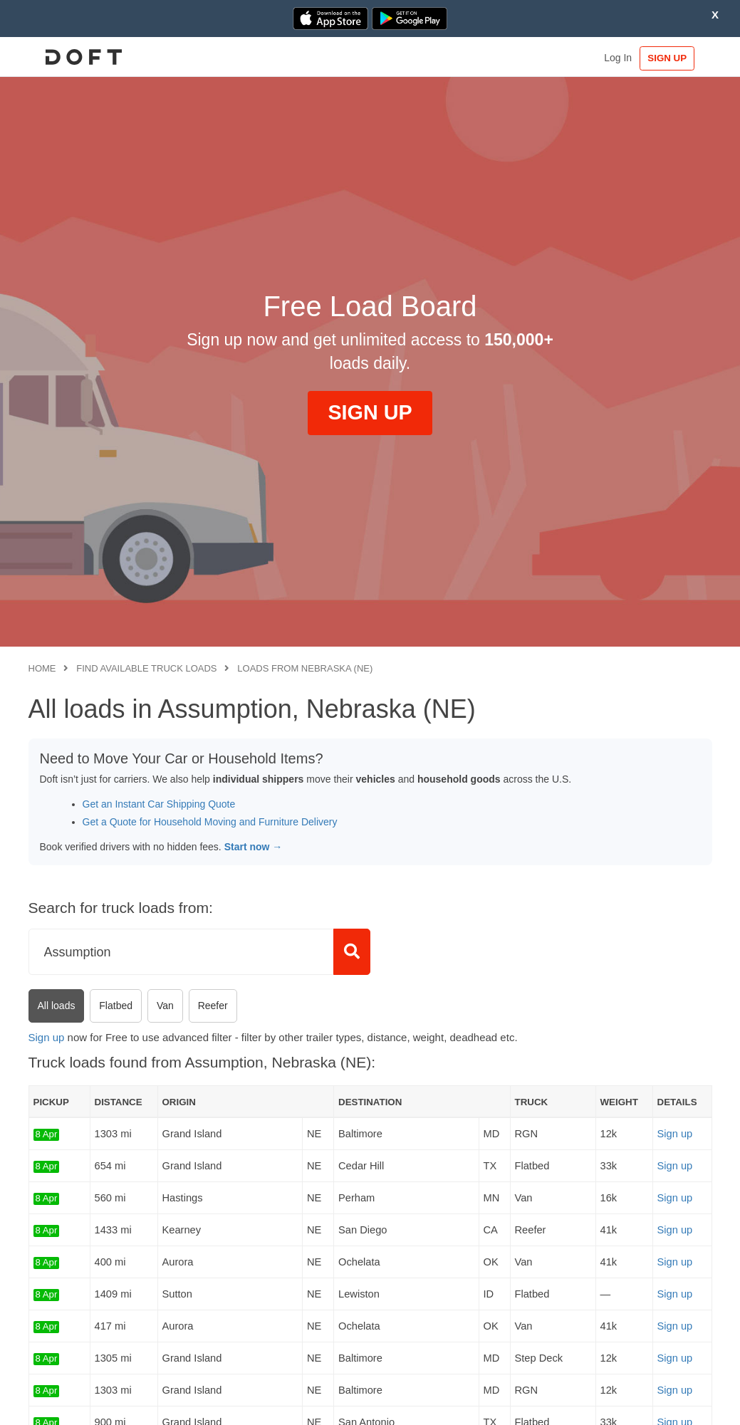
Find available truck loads (146, 668)
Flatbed (115, 1005)
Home (42, 668)
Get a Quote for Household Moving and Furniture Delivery (210, 822)
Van (165, 1005)
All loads (56, 1005)
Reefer (213, 1005)
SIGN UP (667, 58)
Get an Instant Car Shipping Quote (159, 804)
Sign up (46, 1037)
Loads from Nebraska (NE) (304, 668)
